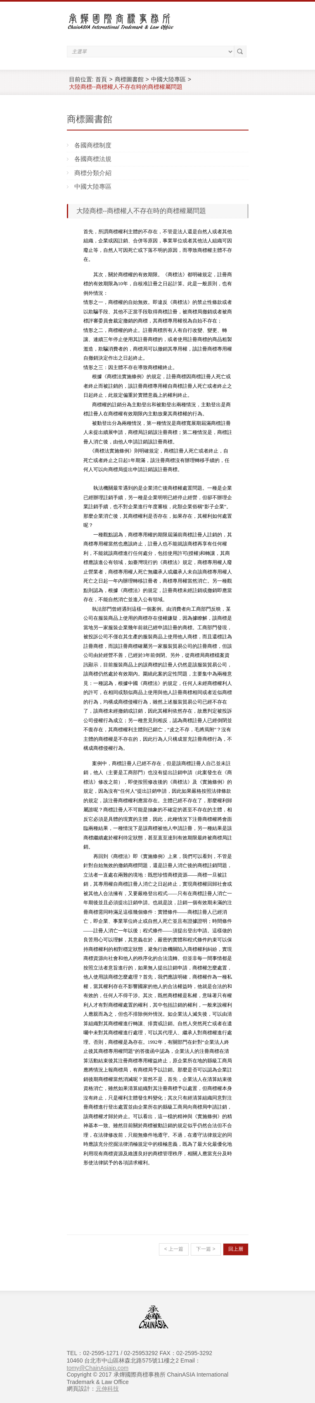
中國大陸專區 (168, 79)
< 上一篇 (173, 1249)
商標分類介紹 (92, 172)
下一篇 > (205, 1249)
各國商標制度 (92, 145)
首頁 (101, 79)
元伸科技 (107, 1388)
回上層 (235, 1249)
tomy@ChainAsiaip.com (98, 1368)
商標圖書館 (129, 79)
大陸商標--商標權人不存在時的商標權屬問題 (125, 86)
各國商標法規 (92, 158)
